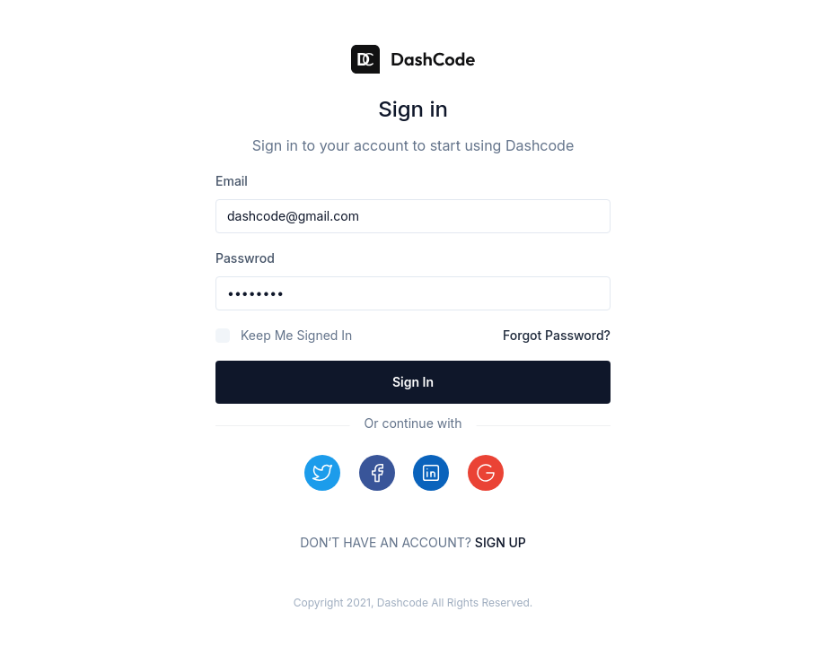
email (231, 180)
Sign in (413, 381)
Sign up (500, 542)
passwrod (245, 258)
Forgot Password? (557, 335)
